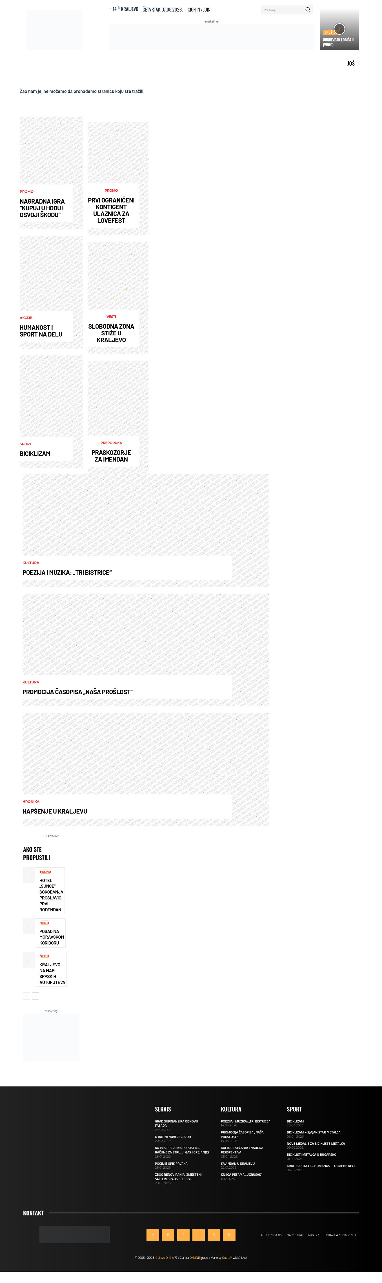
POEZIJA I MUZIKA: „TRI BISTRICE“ (67, 574)
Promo (27, 193)
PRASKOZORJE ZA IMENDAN (111, 458)
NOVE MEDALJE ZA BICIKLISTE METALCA (316, 1147)
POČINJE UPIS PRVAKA (171, 1167)
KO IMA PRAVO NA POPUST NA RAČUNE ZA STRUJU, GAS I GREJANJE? (182, 1154)
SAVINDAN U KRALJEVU (238, 1167)
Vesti (111, 318)
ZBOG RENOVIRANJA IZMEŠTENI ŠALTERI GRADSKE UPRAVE (178, 1181)
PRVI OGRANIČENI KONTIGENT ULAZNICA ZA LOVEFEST (111, 212)
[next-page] (35, 1000)
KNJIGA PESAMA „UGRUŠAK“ (241, 1178)
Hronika (31, 803)
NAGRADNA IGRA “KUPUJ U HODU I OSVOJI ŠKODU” (42, 209)
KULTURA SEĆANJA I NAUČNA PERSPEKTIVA (242, 1154)
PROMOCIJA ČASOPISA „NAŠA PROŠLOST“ (78, 693)
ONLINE (195, 1262)
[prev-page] (26, 1000)
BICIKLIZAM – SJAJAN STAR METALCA (313, 1136)
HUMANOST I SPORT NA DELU (41, 333)
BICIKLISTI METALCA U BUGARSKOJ (312, 1159)
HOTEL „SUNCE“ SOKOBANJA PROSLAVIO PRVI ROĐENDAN (51, 897)
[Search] (307, 9)
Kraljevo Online (164, 1262)
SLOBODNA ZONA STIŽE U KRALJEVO (111, 334)
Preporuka (111, 445)
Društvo (331, 32)
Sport (26, 446)
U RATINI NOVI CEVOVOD (173, 1141)
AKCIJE (26, 320)
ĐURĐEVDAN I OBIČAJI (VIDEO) (338, 42)
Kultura (31, 565)
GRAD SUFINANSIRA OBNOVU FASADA (176, 1128)
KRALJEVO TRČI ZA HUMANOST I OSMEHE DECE (321, 1170)
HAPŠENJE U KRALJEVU (55, 813)
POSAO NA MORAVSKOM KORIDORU (51, 940)
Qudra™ (227, 1262)
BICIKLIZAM (35, 455)
